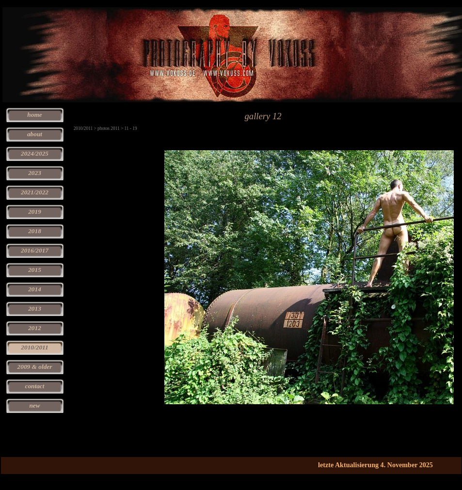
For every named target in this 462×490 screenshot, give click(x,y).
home (34, 114)
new (34, 405)
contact (35, 386)
